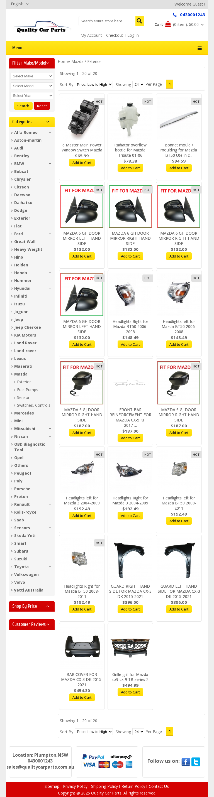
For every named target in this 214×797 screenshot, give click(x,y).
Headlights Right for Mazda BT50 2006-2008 (130, 327)
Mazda (77, 61)
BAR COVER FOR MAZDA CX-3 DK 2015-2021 (82, 680)
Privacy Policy (75, 786)
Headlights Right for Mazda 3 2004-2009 (130, 500)
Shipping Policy (104, 786)
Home (63, 61)
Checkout (114, 35)
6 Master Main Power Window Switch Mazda (82, 147)
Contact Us (159, 786)
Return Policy (133, 786)
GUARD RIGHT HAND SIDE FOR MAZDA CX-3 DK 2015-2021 (130, 591)
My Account (91, 35)
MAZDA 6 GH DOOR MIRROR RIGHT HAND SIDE (130, 238)
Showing (123, 84)
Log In (133, 35)
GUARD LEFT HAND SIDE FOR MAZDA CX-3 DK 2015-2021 (179, 591)
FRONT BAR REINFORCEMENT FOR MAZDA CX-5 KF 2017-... (130, 417)
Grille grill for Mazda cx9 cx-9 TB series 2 (130, 677)
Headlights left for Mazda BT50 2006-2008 (179, 327)
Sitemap (52, 786)
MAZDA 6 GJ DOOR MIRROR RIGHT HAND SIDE (82, 415)
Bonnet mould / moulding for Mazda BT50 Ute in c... (178, 150)
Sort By (66, 84)
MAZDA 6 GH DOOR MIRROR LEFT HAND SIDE (82, 238)
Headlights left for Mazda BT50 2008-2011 (179, 503)
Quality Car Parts (106, 793)
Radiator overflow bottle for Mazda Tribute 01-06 (130, 150)
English (17, 3)
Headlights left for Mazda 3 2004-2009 (82, 500)
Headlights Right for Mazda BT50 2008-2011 (82, 591)
